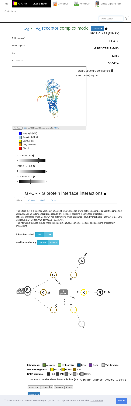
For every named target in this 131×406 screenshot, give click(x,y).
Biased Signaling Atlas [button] (112, 4)
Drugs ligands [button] (41, 4)
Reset (69, 387)
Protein (53, 242)
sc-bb (122, 379)
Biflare (20, 200)
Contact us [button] (10, 11)
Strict (39, 234)
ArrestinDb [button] (85, 4)
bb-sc (99, 379)
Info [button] (6, 4)
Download (97, 28)
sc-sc (110, 379)
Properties (47, 387)
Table (53, 200)
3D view (31, 200)
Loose (48, 234)
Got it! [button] (121, 400)
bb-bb (87, 379)
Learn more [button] (96, 400)
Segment (59, 387)
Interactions (34, 387)
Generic (42, 242)
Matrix (43, 200)
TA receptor (46, 28)
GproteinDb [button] (64, 4)
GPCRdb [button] (23, 4)
